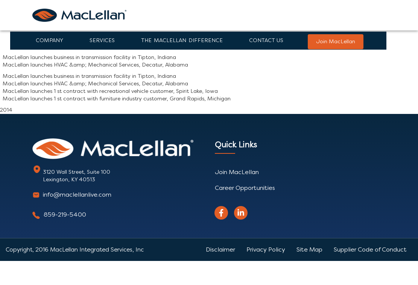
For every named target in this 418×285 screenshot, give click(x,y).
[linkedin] (241, 213)
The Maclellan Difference (182, 40)
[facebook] (221, 213)
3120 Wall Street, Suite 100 (76, 172)
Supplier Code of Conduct (370, 249)
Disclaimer (220, 249)
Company (49, 40)
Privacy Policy (265, 249)
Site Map (309, 249)
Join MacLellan (335, 41)
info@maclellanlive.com (77, 194)
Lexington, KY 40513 (69, 179)
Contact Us (266, 40)
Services (102, 40)
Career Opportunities (245, 187)
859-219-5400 (65, 214)
